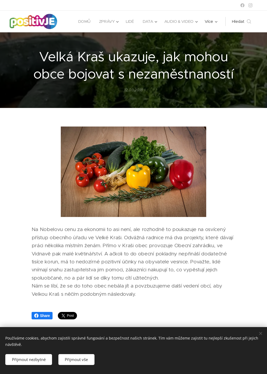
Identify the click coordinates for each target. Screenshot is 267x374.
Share (42, 316)
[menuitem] (83, 21)
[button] (241, 21)
